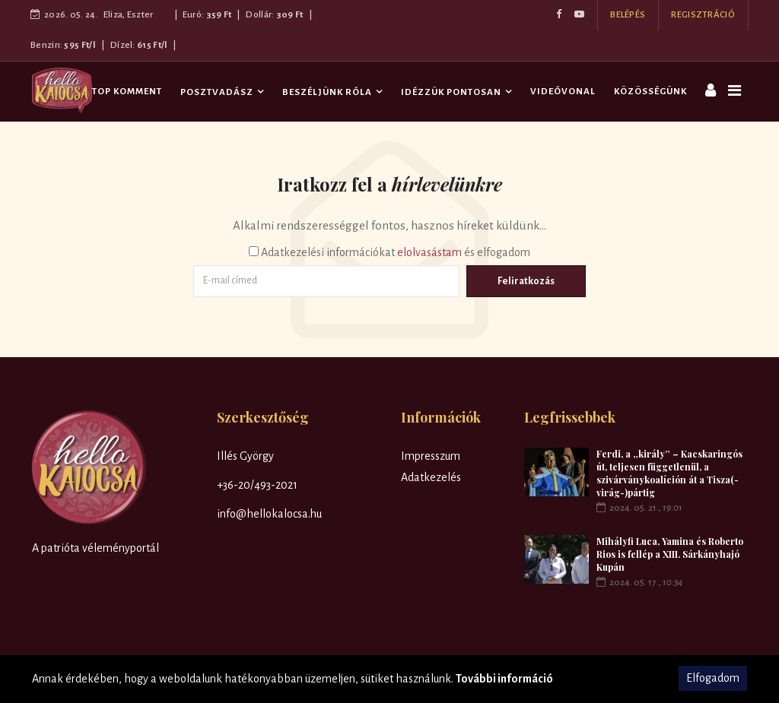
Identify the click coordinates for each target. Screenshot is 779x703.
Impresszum (430, 456)
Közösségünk (650, 92)
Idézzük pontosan (451, 92)
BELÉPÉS (627, 15)
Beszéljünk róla (327, 92)
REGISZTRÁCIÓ (703, 15)
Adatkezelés (431, 477)
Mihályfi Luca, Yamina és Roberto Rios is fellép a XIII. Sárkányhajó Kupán (669, 554)
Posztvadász (216, 92)
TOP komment (127, 92)
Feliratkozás (526, 281)
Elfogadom (712, 678)
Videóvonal (563, 92)
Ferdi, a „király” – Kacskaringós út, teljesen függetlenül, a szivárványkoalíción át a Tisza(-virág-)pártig (669, 473)
